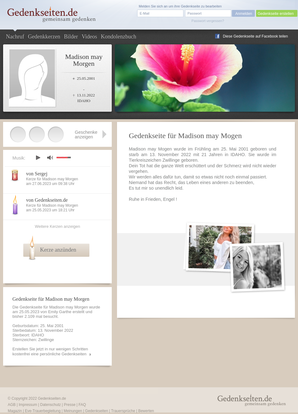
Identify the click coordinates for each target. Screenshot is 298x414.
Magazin (15, 411)
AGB (12, 405)
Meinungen (73, 411)
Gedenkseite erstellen (276, 13)
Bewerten (146, 411)
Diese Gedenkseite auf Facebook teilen (255, 36)
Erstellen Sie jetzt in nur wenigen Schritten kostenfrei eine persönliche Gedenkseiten (50, 351)
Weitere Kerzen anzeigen (57, 226)
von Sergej (36, 173)
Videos (89, 37)
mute (50, 157)
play (38, 157)
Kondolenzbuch (118, 37)
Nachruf (15, 37)
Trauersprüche (123, 411)
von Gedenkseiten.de (47, 200)
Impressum (28, 405)
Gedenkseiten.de (52, 398)
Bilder (71, 37)
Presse (69, 405)
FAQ (82, 405)
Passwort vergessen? (208, 21)
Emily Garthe (59, 311)
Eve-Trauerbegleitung (43, 411)
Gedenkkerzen (44, 37)
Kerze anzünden (58, 250)
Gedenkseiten (96, 411)
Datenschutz (50, 405)
